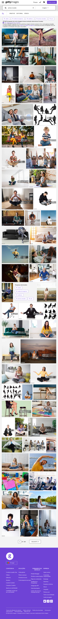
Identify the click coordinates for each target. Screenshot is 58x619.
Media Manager (35, 573)
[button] (18, 287)
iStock (45, 586)
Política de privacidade (37, 610)
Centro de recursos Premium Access (36, 591)
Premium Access (23, 577)
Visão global (22, 572)
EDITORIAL (19, 13)
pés (51, 18)
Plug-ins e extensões (36, 579)
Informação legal (18, 611)
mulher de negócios (17, 18)
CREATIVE (12, 13)
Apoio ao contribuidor (12, 588)
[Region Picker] (11, 563)
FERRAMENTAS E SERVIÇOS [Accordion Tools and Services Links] (37, 569)
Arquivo (8, 580)
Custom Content (10, 582)
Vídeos (8, 575)
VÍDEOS (26, 13)
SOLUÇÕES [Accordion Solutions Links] (22, 568)
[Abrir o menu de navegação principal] (3, 2)
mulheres (30, 18)
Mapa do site (27, 611)
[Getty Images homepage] (12, 2)
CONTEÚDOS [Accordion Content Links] (10, 568)
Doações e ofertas (48, 584)
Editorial (8, 577)
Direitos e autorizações (37, 576)
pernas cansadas (41, 18)
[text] (20, 8)
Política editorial (27, 610)
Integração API (35, 585)
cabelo (6, 18)
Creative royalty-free (11, 572)
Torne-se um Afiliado (48, 594)
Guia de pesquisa (35, 588)
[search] (6, 8)
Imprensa (45, 581)
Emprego (45, 579)
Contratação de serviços (25, 580)
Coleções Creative (10, 585)
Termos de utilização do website (13, 610)
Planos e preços (23, 575)
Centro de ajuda (47, 597)
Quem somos (46, 572)
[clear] (34, 8)
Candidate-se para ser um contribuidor (11, 591)
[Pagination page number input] (19, 541)
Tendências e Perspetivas (34, 582)
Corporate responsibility (47, 575)
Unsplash (45, 589)
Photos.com (46, 592)
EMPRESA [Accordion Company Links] (46, 568)
